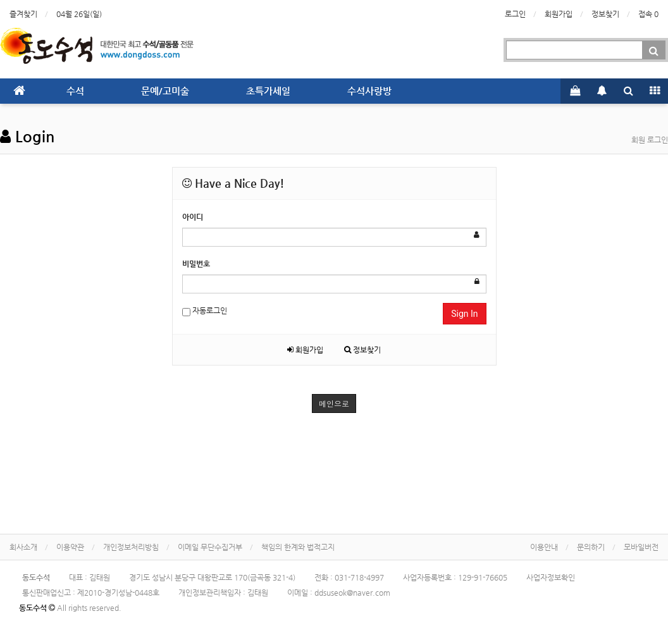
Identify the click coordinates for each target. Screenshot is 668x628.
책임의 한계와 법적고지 (298, 547)
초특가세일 (268, 90)
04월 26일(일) (79, 13)
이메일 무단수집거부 (210, 547)
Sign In (464, 314)
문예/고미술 (165, 90)
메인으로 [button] (334, 403)
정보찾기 (605, 13)
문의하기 (591, 547)
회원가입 (558, 13)
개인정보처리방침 (131, 547)
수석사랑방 (369, 90)
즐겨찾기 (23, 13)
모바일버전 (641, 547)
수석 (75, 90)
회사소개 (23, 547)
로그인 (515, 13)
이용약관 (70, 547)
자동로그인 (204, 311)
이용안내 (544, 547)
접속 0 (648, 13)
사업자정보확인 (550, 577)
